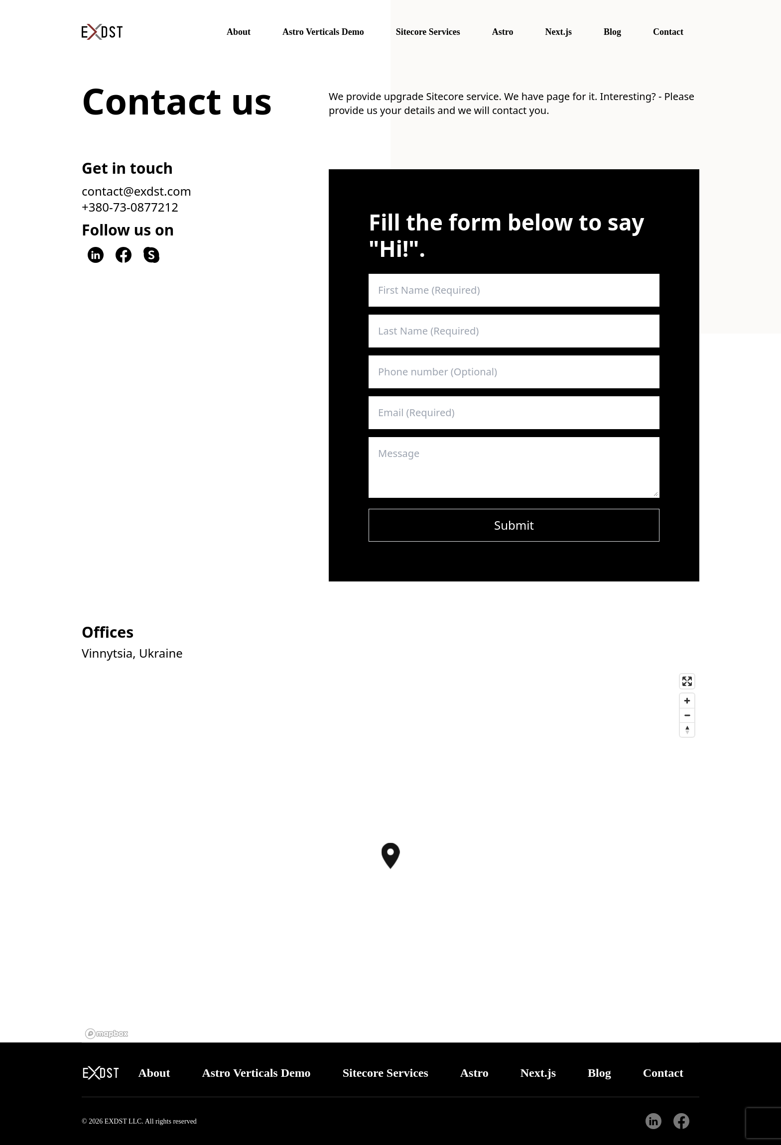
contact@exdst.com (136, 191)
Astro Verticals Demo (323, 32)
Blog (612, 32)
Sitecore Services (428, 32)
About (239, 32)
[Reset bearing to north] (687, 729)
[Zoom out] (687, 715)
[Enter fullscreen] (687, 681)
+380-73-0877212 (130, 207)
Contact (668, 32)
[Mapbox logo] (107, 1033)
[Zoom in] (687, 700)
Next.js (558, 32)
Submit (514, 525)
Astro (503, 32)
